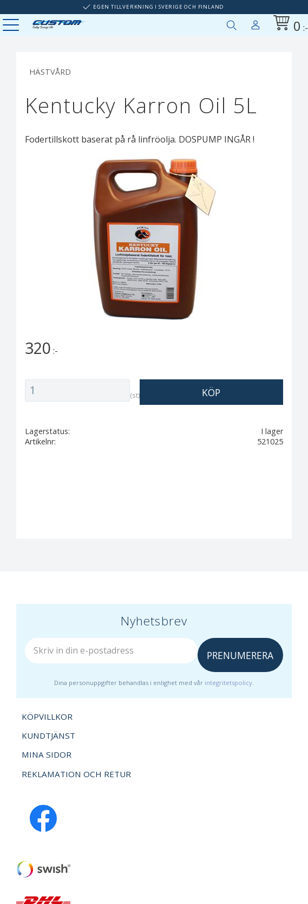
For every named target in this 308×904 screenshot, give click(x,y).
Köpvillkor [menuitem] (47, 716)
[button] (12, 25)
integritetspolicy (228, 683)
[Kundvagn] (288, 24)
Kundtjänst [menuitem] (48, 735)
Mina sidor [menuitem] (255, 23)
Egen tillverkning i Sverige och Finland (158, 6)
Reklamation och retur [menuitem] (76, 774)
